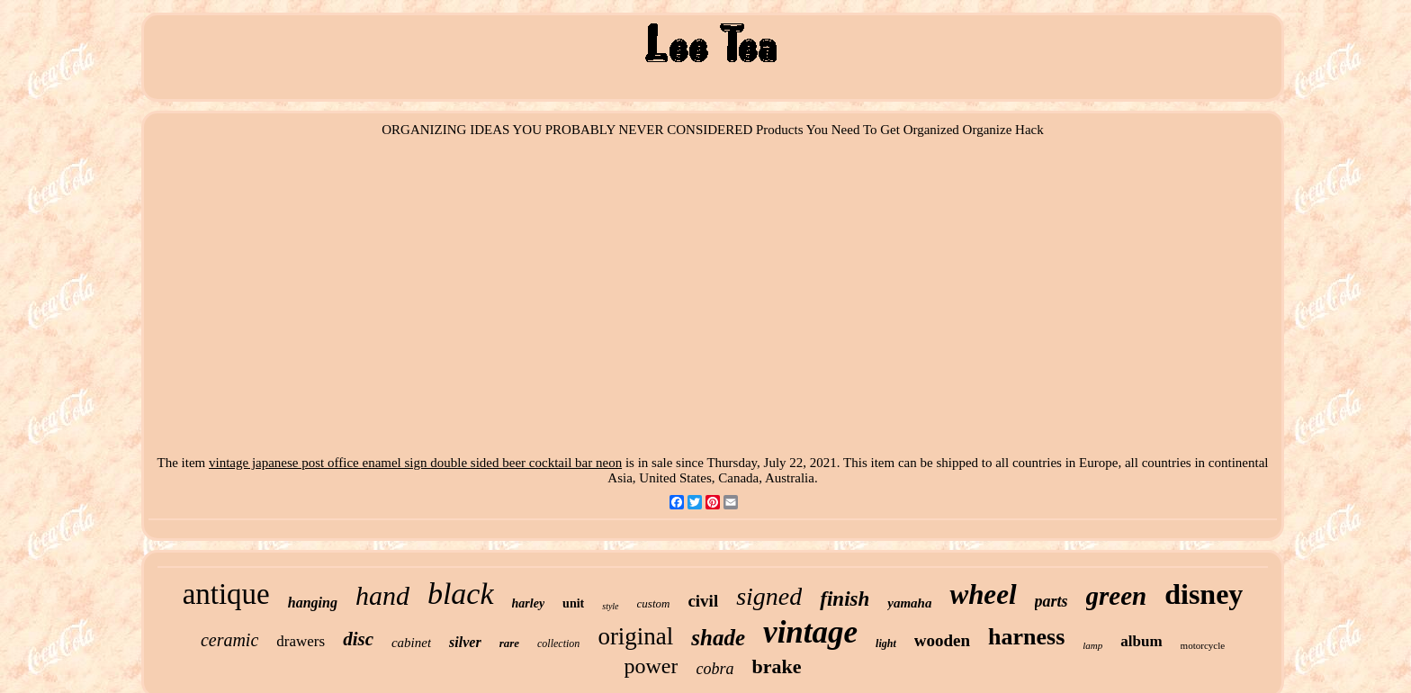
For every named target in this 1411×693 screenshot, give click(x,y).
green (1116, 595)
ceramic (229, 640)
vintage (810, 632)
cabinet (411, 642)
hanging (312, 602)
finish (844, 599)
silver (465, 642)
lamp (1092, 645)
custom (653, 603)
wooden (942, 640)
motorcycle (1203, 645)
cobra (714, 669)
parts (1051, 601)
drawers (300, 641)
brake (776, 666)
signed (769, 596)
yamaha (909, 603)
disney (1203, 594)
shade (718, 638)
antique (226, 594)
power (652, 666)
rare (509, 643)
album (1141, 641)
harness (1026, 637)
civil (703, 600)
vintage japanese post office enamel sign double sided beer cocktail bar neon (415, 462)
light (886, 643)
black (460, 593)
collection (558, 643)
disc (358, 639)
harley (528, 603)
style (610, 606)
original (635, 636)
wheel (982, 594)
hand (382, 595)
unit (573, 603)
